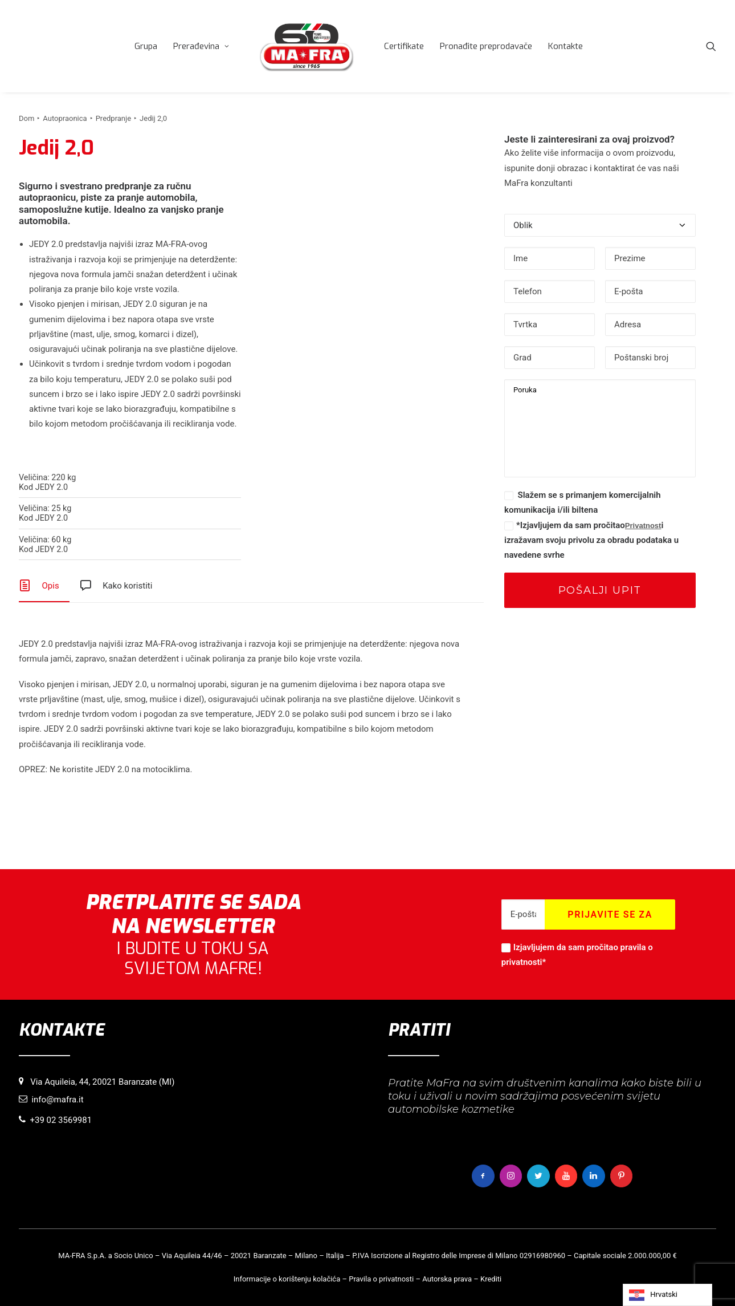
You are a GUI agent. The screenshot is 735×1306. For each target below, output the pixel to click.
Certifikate (465, 46)
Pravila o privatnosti (381, 1278)
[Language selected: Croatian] (667, 1295)
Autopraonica (65, 118)
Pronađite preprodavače (547, 46)
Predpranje (113, 118)
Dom (26, 118)
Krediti (490, 1278)
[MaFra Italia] (367, 46)
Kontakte (626, 46)
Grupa (206, 46)
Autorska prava (447, 1278)
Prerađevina (262, 46)
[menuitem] (206, 46)
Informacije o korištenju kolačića (287, 1278)
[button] (711, 46)
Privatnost (643, 525)
